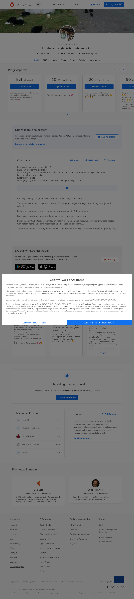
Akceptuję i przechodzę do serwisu (99, 322)
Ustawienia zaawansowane (34, 322)
